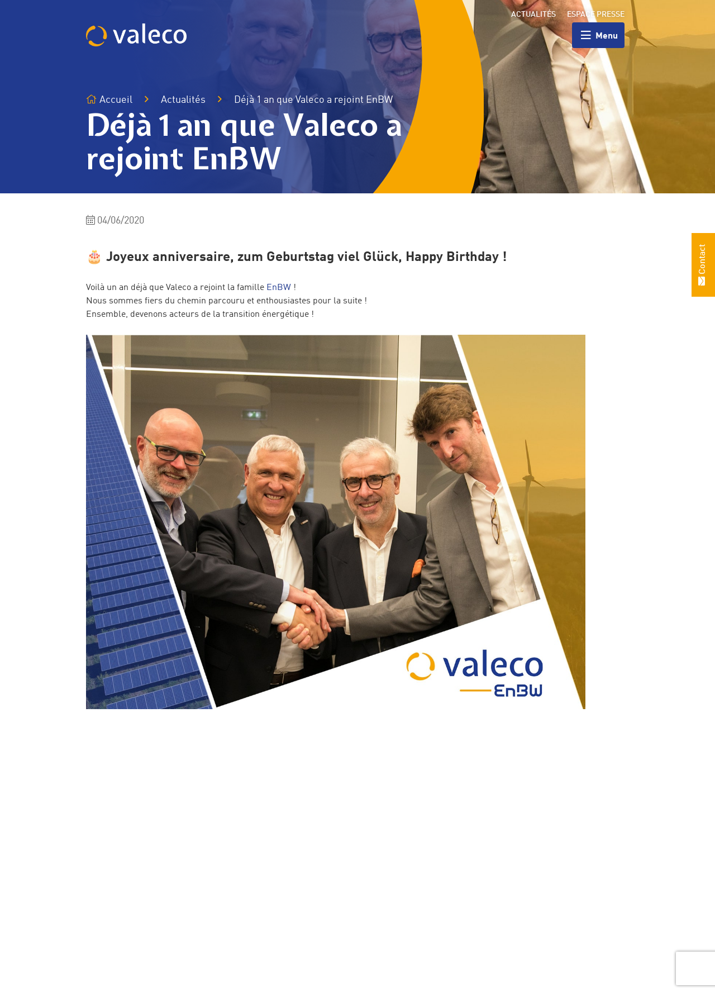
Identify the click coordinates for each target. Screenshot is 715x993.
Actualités (533, 14)
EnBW (278, 287)
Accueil (109, 99)
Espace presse (596, 14)
